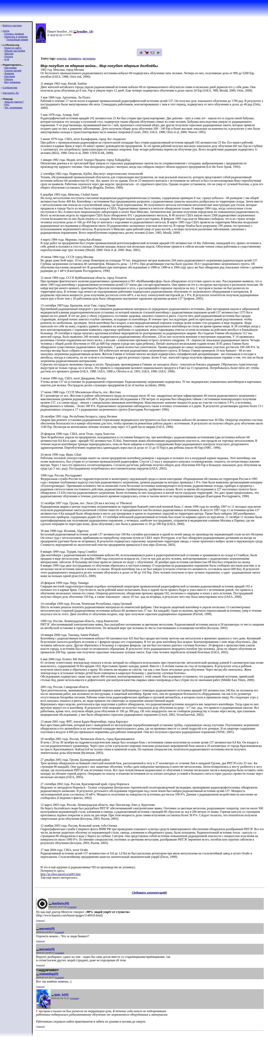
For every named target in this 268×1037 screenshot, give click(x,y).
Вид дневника (12, 82)
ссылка (72, 906)
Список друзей (12, 70)
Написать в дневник (15, 36)
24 (60, 34)
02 (57, 34)
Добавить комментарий (149, 892)
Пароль (8, 79)
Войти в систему (12, 25)
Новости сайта (12, 47)
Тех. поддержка (13, 107)
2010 (52, 34)
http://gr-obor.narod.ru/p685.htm (60, 874)
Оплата (8, 56)
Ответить (40, 920)
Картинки (9, 76)
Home (6, 30)
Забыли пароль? (14, 101)
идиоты (62, 58)
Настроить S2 (11, 93)
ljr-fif (6, 59)
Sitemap (8, 53)
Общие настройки (14, 50)
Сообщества (10, 87)
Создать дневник (14, 33)
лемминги (74, 58)
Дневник (9, 73)
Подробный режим (17, 39)
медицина (89, 58)
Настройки (10, 67)
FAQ (6, 104)
